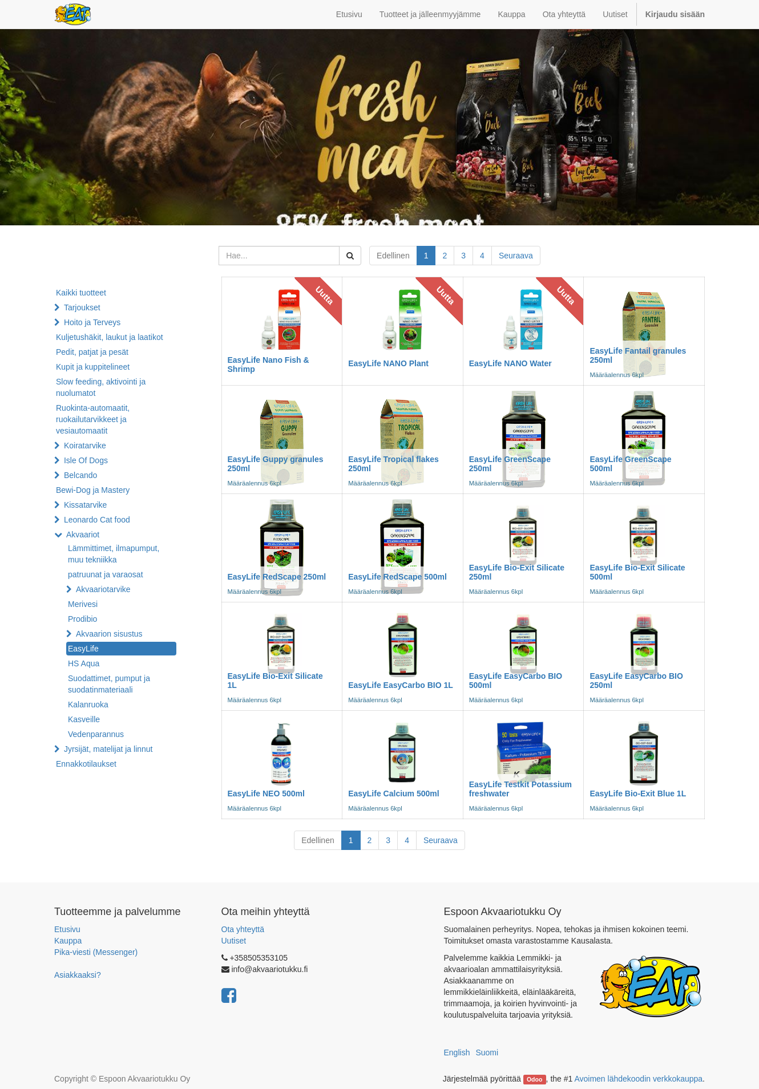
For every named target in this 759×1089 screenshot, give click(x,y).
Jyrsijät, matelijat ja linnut (108, 749)
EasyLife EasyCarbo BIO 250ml (636, 680)
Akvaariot (82, 534)
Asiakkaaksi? (77, 974)
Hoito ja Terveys (92, 322)
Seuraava (516, 255)
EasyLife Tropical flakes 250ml (393, 463)
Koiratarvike (85, 445)
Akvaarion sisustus (109, 633)
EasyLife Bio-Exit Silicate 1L (275, 680)
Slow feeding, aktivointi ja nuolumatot (101, 387)
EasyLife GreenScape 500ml (630, 463)
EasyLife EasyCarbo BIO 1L (400, 685)
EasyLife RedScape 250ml (277, 576)
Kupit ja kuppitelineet (93, 366)
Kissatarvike (85, 504)
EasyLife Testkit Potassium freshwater (520, 788)
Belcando (80, 475)
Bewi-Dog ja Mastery (93, 490)
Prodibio (82, 619)
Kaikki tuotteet (81, 292)
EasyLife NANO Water (510, 363)
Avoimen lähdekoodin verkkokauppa (638, 1078)
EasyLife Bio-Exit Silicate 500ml (637, 572)
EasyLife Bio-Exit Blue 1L (638, 793)
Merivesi (83, 604)
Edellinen (393, 255)
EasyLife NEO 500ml (266, 793)
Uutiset (234, 940)
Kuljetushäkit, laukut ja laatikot (109, 337)
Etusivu (67, 929)
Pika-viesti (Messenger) (96, 952)
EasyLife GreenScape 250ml (510, 463)
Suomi (486, 1052)
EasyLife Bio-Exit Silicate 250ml (516, 572)
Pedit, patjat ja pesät (92, 352)
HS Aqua (83, 663)
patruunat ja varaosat (105, 574)
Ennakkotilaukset (86, 763)
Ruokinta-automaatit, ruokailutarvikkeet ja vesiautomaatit (93, 419)
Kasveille (84, 719)
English (457, 1052)
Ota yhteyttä (242, 929)
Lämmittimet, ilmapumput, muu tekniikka (113, 554)
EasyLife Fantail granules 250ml (638, 355)
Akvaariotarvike (103, 589)
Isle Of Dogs (86, 460)
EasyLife (83, 648)
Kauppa (68, 940)
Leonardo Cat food (97, 519)
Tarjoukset (82, 307)
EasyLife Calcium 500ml (393, 793)
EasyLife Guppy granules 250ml (276, 463)
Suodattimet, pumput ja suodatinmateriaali (109, 684)
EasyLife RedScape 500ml (397, 576)
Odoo (534, 1079)
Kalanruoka (88, 704)
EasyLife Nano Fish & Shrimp (268, 364)
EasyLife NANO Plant (388, 363)
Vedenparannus (96, 734)
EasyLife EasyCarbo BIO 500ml (515, 680)
